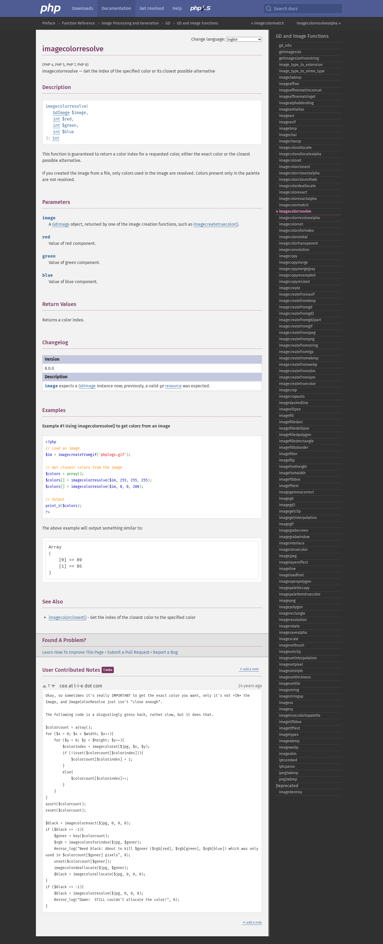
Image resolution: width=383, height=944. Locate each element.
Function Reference (78, 23)
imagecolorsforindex (296, 230)
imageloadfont (291, 575)
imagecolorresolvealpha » (319, 23)
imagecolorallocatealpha (300, 154)
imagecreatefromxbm (297, 371)
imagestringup (291, 696)
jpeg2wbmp (288, 773)
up (45, 686)
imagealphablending (296, 103)
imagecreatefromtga (296, 352)
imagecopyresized (294, 281)
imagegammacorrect (296, 492)
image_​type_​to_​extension (301, 64)
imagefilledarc (291, 422)
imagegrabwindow (294, 537)
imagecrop (288, 390)
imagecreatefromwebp (298, 364)
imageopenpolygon (295, 581)
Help (177, 8)
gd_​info (285, 45)
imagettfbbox (290, 722)
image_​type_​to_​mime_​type (302, 71)
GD (167, 23)
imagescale (288, 639)
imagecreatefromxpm (297, 377)
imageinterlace (292, 543)
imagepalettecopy (294, 588)
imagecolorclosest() (67, 617)
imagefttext (289, 486)
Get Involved (152, 8)
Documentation (116, 8)
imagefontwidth (292, 473)
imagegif (286, 524)
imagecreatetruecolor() (215, 224)
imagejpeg (288, 556)
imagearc (287, 116)
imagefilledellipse (294, 428)
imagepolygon (291, 607)
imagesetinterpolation (298, 658)
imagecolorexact (293, 192)
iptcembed (288, 760)
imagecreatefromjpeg (297, 332)
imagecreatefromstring (298, 345)
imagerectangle (292, 613)
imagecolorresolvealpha (299, 218)
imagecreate (289, 288)
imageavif (287, 122)
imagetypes (289, 734)
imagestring (289, 690)
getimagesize (290, 52)
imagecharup (290, 141)
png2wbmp (288, 779)
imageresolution (293, 620)
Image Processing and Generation (130, 23)
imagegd (286, 498)
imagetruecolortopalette (299, 715)
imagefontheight (293, 466)
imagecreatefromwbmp (298, 358)
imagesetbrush (291, 645)
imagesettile (289, 683)
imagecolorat (290, 160)
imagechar (288, 135)
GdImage (61, 112)
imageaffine (289, 84)
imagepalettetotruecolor (299, 594)
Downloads (82, 8)
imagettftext (289, 728)
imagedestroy (290, 792)
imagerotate (289, 626)
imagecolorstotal (293, 237)
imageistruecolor (293, 549)
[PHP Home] (50, 8)
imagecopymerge (293, 262)
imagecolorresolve (295, 211)
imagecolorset (291, 224)
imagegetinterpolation (298, 517)
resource (173, 385)
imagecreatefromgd (295, 307)
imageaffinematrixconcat (300, 90)
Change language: (208, 39)
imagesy (286, 709)
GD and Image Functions (197, 23)
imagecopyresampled (297, 275)
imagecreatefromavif (297, 294)
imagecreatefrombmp (297, 301)
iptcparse (287, 766)
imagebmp (288, 128)
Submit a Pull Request (128, 652)
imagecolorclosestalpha (299, 173)
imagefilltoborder (293, 447)
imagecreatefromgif (296, 326)
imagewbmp (289, 741)
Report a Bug (165, 652)
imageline (287, 569)
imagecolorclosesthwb (298, 179)
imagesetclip (290, 651)
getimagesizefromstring (299, 58)
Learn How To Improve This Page (73, 652)
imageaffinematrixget (297, 96)
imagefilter (288, 454)
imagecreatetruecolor (297, 383)
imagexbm (288, 754)
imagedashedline (293, 403)
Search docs (281, 8)
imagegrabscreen (293, 530)
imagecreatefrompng (296, 339)
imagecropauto (292, 396)
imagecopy (288, 256)
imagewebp (288, 747)
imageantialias (291, 109)
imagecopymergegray (297, 269)
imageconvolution (294, 249)
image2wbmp (290, 77)
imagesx (286, 702)
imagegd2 (287, 505)
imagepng (287, 600)
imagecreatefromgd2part (300, 320)
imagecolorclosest (294, 167)
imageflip (287, 460)
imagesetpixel (291, 664)
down (53, 686)
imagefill (286, 415)
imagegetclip (290, 511)
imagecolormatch (294, 205)
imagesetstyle (291, 671)
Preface (48, 23)
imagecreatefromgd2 (296, 313)
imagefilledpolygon (295, 435)
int (56, 118)
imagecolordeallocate (297, 186)
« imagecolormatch (267, 23)
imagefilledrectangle (296, 441)
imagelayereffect (293, 562)
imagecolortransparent (298, 243)
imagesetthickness (295, 677)
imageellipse (290, 409)
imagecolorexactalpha (298, 198)
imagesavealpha (293, 632)
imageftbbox (289, 479)
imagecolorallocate (295, 147)
